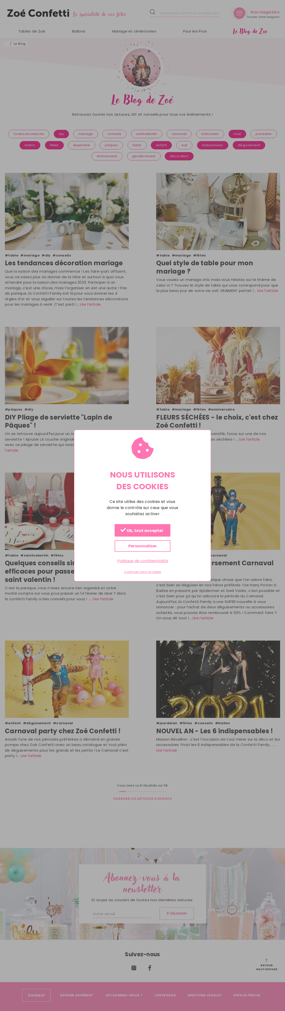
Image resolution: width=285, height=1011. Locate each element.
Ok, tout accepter (142, 530)
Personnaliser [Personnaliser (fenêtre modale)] (142, 546)
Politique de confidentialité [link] (142, 561)
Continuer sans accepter (142, 572)
